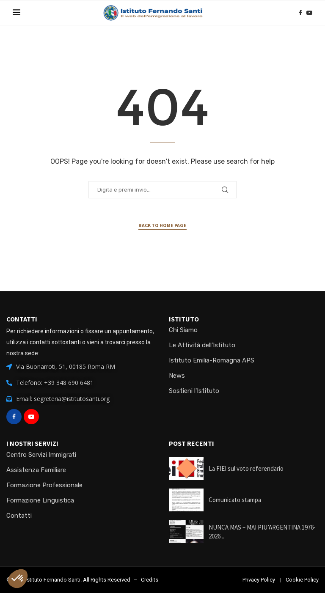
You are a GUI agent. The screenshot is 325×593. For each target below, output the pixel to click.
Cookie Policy (302, 580)
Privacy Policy (258, 580)
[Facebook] (300, 12)
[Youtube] (309, 12)
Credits (149, 580)
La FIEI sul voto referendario (246, 468)
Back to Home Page (162, 225)
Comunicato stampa (235, 500)
